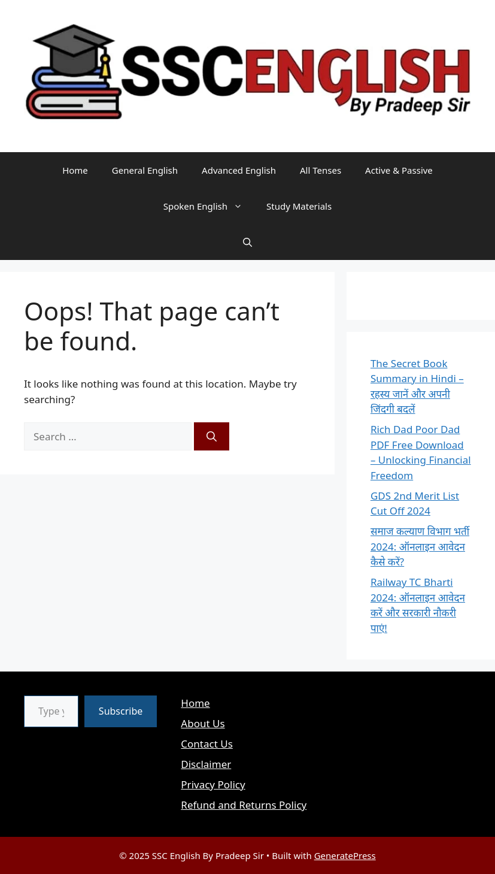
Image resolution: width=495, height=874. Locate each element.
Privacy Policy (213, 784)
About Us (202, 723)
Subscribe (120, 711)
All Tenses (320, 170)
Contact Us (207, 744)
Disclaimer (206, 764)
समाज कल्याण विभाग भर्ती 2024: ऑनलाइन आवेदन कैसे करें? (420, 546)
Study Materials (299, 206)
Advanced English (239, 170)
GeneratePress (345, 855)
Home (75, 170)
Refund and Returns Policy (243, 805)
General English (145, 170)
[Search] (211, 436)
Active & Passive (399, 170)
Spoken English (208, 206)
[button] (247, 242)
